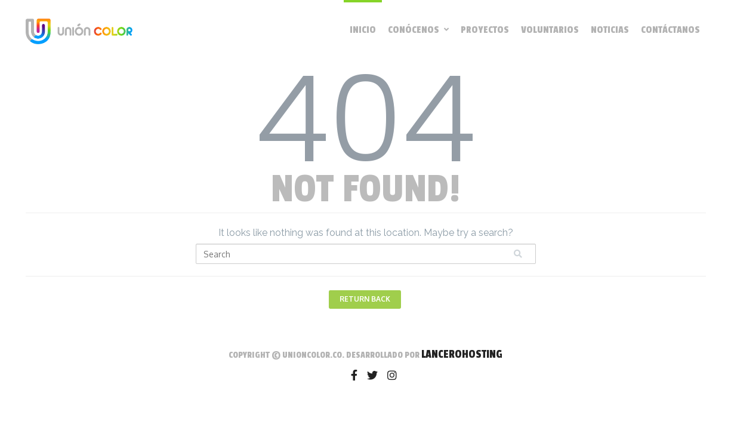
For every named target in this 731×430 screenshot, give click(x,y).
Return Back (365, 298)
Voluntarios (550, 30)
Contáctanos (670, 30)
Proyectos (485, 30)
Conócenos (418, 30)
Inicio (363, 30)
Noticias (610, 30)
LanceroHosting (461, 354)
